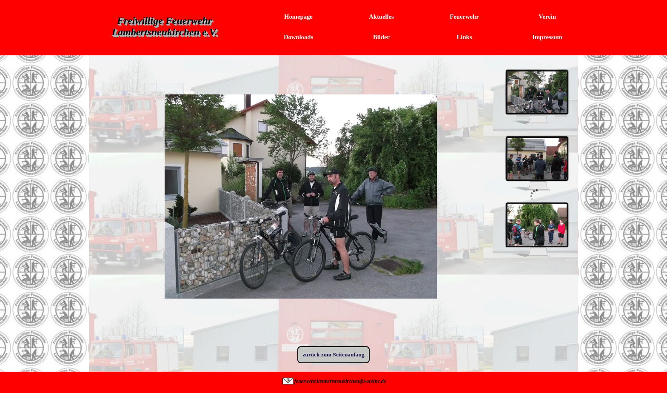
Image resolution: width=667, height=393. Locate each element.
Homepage (298, 16)
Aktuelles (381, 16)
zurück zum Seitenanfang (333, 354)
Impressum (547, 37)
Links (464, 37)
